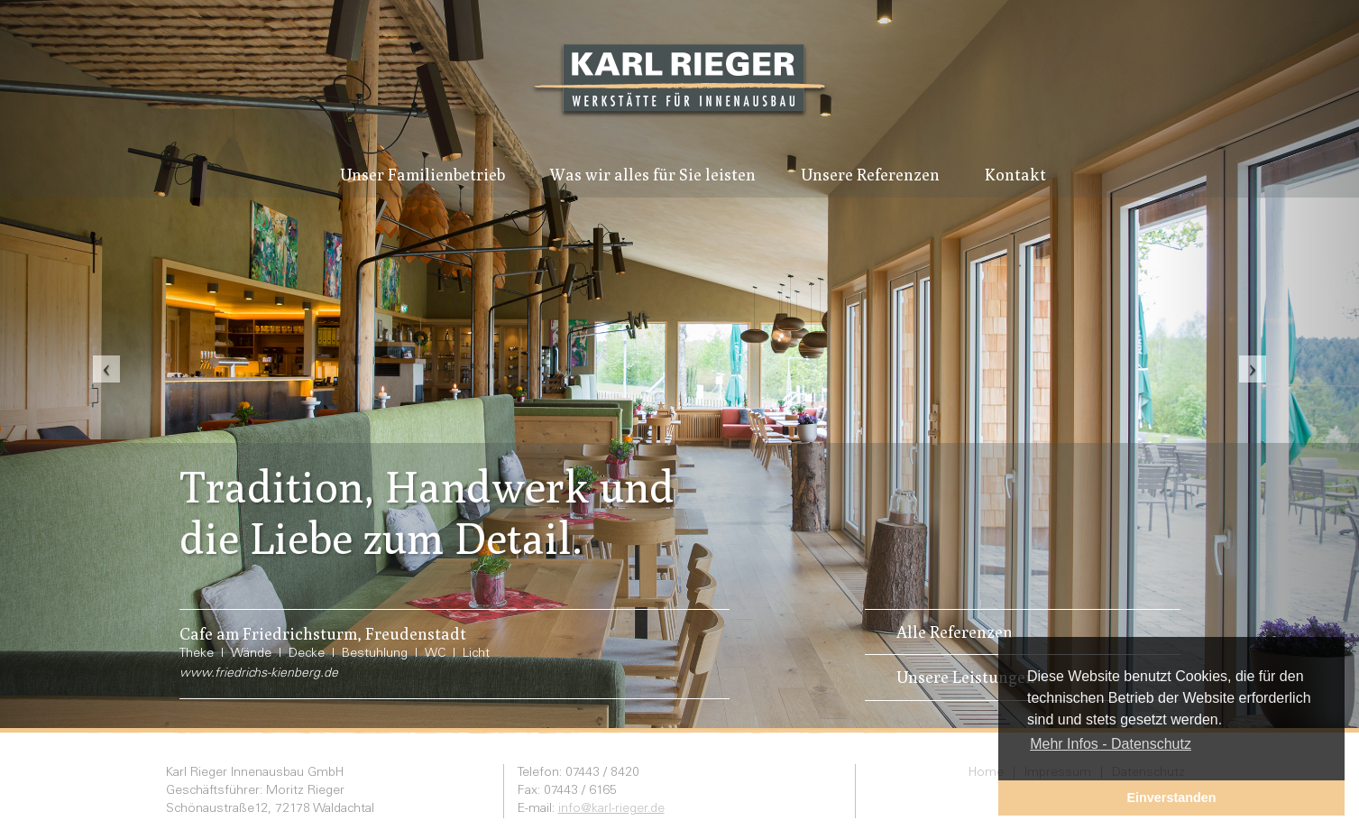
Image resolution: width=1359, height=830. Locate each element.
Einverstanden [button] (1171, 797)
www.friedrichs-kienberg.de (258, 674)
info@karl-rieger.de (611, 809)
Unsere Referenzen (870, 174)
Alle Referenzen (954, 631)
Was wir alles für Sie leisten (653, 174)
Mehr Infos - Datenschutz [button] (1110, 744)
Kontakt (1015, 174)
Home (986, 773)
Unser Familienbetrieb (422, 174)
